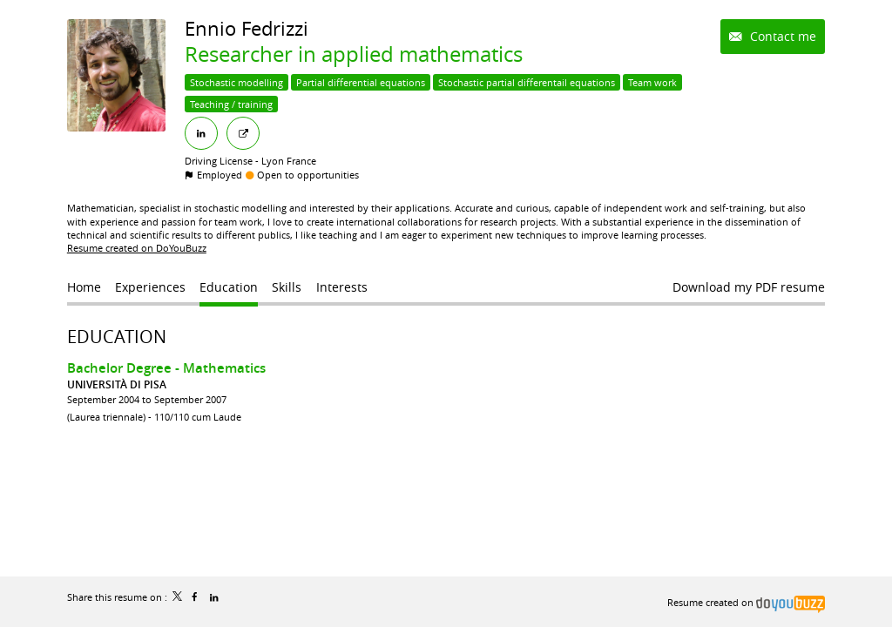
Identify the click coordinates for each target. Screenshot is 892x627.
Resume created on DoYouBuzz (136, 247)
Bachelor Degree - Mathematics (166, 368)
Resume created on (746, 602)
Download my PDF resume (748, 287)
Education (116, 336)
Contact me (781, 36)
